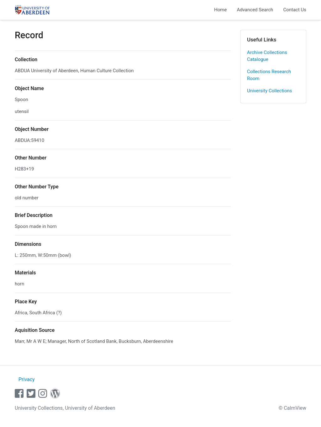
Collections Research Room (269, 75)
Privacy (26, 379)
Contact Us (294, 10)
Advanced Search (255, 10)
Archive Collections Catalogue (267, 56)
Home (220, 10)
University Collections (269, 91)
